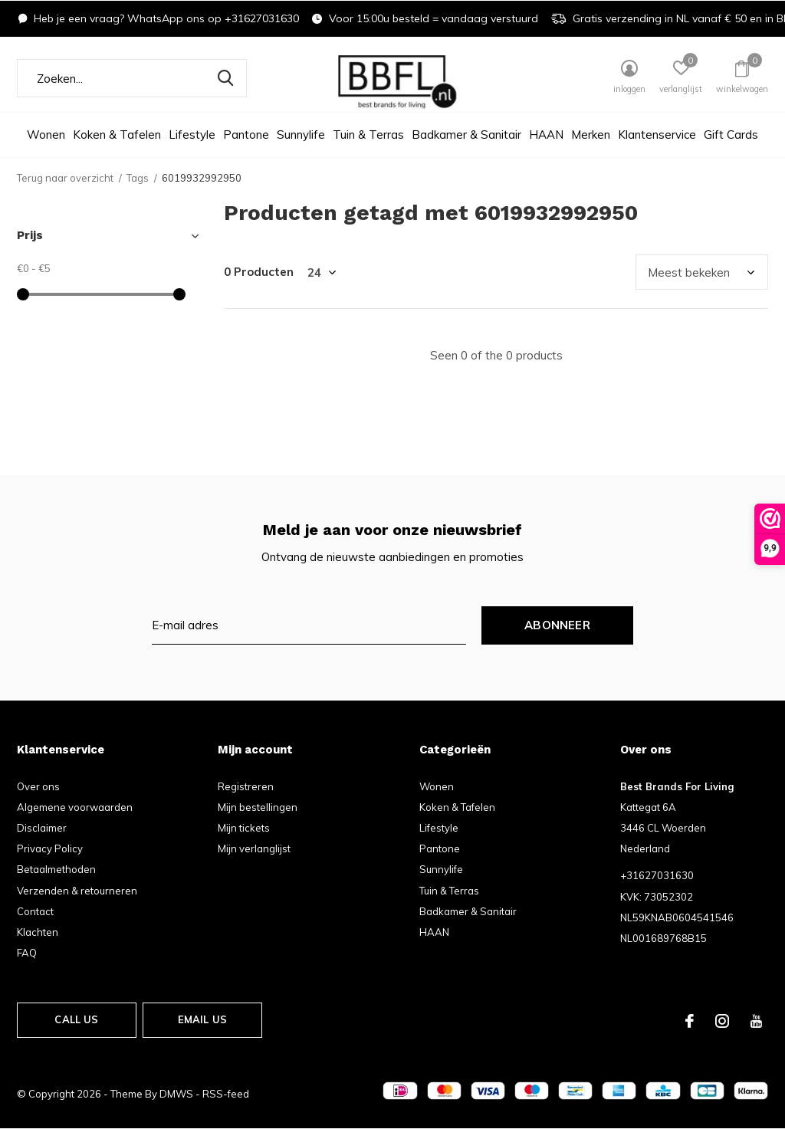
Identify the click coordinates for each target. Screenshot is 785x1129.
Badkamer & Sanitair (466, 134)
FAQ (27, 953)
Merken (590, 134)
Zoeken (225, 78)
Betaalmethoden (56, 869)
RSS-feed (225, 1094)
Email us (202, 1019)
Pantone (246, 134)
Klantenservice (657, 134)
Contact (35, 911)
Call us (76, 1019)
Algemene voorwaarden (75, 807)
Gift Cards (731, 134)
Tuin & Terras (368, 134)
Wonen (46, 134)
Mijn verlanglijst (254, 848)
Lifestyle (192, 134)
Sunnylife (301, 134)
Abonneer (557, 625)
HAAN (546, 134)
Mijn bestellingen (257, 807)
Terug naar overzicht (65, 178)
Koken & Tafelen (117, 134)
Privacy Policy (50, 848)
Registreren (246, 786)
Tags (137, 178)
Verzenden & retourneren (77, 890)
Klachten (37, 932)
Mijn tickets (244, 828)
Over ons (38, 786)
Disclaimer (42, 828)
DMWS (176, 1094)
